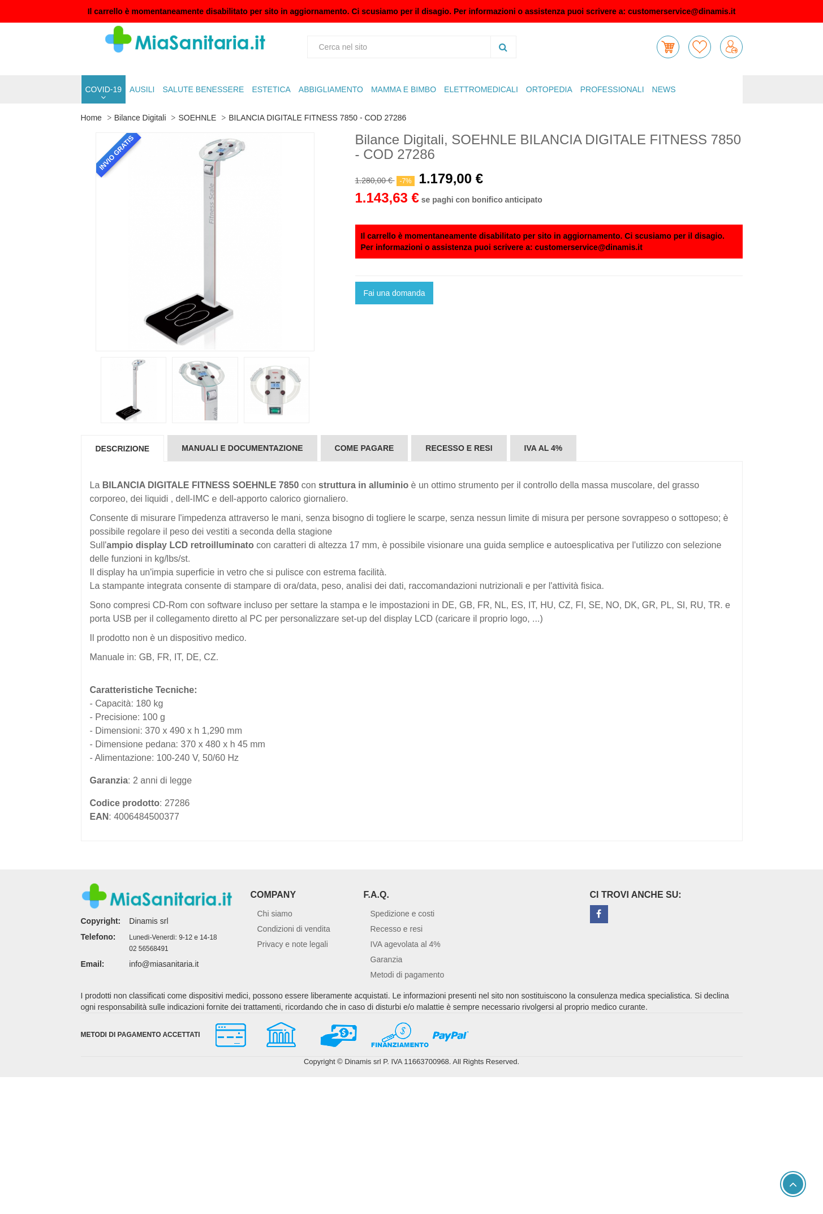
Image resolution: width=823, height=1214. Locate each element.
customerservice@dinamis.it (681, 11)
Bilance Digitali (140, 117)
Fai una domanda (394, 293)
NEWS (664, 89)
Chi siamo (274, 913)
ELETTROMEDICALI (481, 89)
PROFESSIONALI (612, 89)
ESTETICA (271, 89)
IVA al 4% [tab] (543, 448)
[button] (668, 47)
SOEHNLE (197, 117)
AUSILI (142, 89)
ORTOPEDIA (549, 89)
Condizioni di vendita (293, 928)
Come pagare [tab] (364, 448)
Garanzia (386, 959)
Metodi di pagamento (407, 974)
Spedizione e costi (402, 913)
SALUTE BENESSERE (203, 89)
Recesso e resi (396, 928)
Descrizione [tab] (123, 448)
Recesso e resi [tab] (458, 448)
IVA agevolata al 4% (405, 944)
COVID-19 (103, 89)
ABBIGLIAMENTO (331, 89)
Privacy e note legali (292, 944)
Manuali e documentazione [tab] (242, 448)
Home (91, 117)
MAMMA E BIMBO (403, 89)
